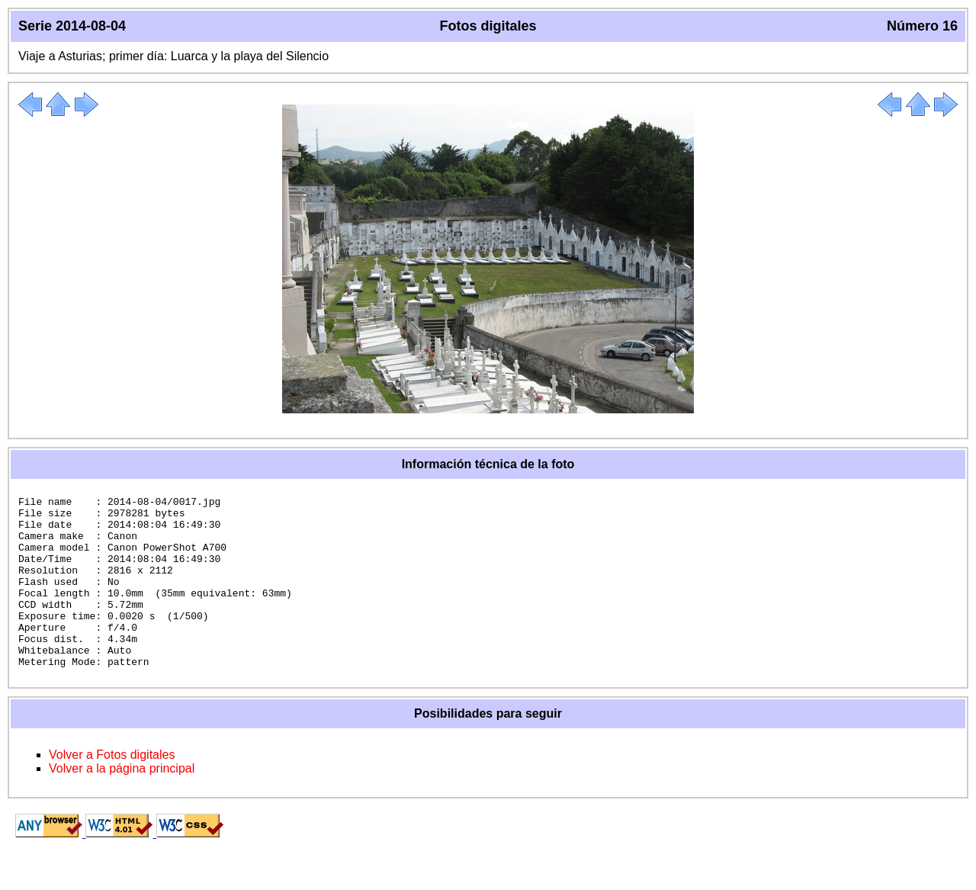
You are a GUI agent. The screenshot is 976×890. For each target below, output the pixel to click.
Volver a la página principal (121, 802)
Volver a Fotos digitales (112, 788)
